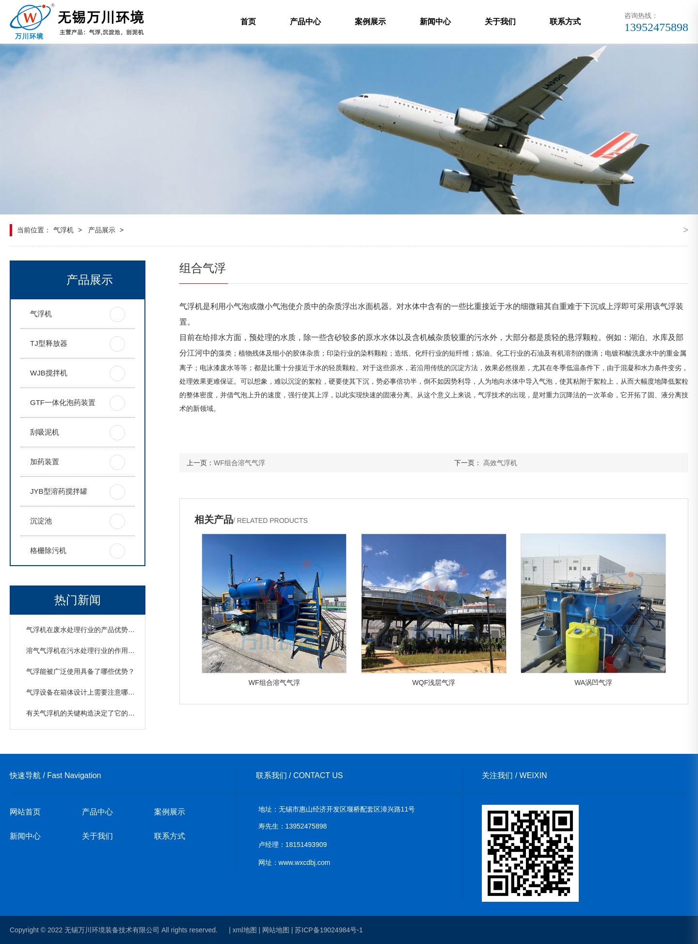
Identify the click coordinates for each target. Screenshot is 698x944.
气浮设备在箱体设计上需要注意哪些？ (84, 692)
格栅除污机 (48, 550)
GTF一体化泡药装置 (62, 402)
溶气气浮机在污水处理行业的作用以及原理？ (94, 650)
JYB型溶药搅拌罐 (58, 491)
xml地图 (245, 930)
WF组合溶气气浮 (239, 463)
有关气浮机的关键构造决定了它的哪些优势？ (94, 713)
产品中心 (305, 21)
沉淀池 (41, 521)
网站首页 (25, 812)
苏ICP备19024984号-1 (329, 930)
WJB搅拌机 (48, 373)
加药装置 (44, 461)
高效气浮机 (500, 463)
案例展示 (370, 21)
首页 (248, 21)
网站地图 (275, 930)
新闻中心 (435, 21)
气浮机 (63, 230)
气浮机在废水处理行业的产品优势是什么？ (90, 630)
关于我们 (500, 21)
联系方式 (565, 21)
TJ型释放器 (48, 343)
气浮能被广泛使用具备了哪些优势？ (80, 671)
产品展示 (101, 230)
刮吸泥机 (44, 432)
